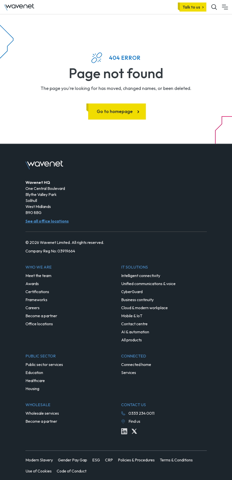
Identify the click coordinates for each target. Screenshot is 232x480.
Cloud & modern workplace (144, 307)
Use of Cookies (38, 470)
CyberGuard (132, 291)
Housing (32, 388)
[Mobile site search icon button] (214, 7)
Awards (32, 283)
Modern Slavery (39, 459)
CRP (109, 459)
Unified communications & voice (148, 283)
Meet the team (38, 275)
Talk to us (191, 7)
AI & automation (135, 331)
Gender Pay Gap (72, 459)
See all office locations (47, 221)
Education (34, 372)
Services (128, 372)
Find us (134, 421)
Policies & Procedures (136, 459)
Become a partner (41, 315)
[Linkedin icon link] (124, 431)
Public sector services (44, 364)
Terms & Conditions (176, 459)
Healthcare (35, 380)
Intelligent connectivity (140, 275)
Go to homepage (115, 111)
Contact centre (134, 323)
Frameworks (36, 299)
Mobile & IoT (131, 315)
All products (131, 339)
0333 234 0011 (141, 413)
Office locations (39, 323)
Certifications (37, 291)
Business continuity (137, 299)
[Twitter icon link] (134, 431)
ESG (96, 459)
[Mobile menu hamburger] (225, 7)
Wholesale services (42, 413)
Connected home (136, 364)
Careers (32, 307)
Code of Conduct (71, 470)
